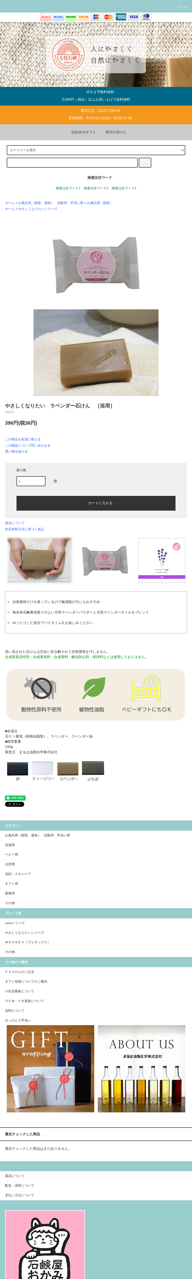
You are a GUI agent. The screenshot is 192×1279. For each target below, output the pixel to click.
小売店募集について (19, 991)
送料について (14, 1010)
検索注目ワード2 (96, 188)
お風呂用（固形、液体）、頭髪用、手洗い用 (50, 203)
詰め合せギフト (81, 132)
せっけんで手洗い (18, 1020)
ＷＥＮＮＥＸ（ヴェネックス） (27, 942)
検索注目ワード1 (68, 188)
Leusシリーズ (15, 923)
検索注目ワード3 (124, 188)
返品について (14, 523)
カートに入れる (96, 503)
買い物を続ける (16, 451)
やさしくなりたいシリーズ (37, 209)
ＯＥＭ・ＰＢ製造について (24, 1001)
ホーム (10, 203)
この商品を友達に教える (23, 439)
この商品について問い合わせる (27, 445)
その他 (10, 952)
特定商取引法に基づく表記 (24, 529)
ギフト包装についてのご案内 (26, 981)
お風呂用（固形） (100, 203)
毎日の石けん (113, 132)
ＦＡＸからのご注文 (19, 972)
